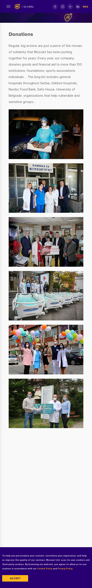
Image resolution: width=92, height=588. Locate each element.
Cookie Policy (44, 568)
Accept (15, 578)
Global (28, 6)
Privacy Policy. (65, 568)
